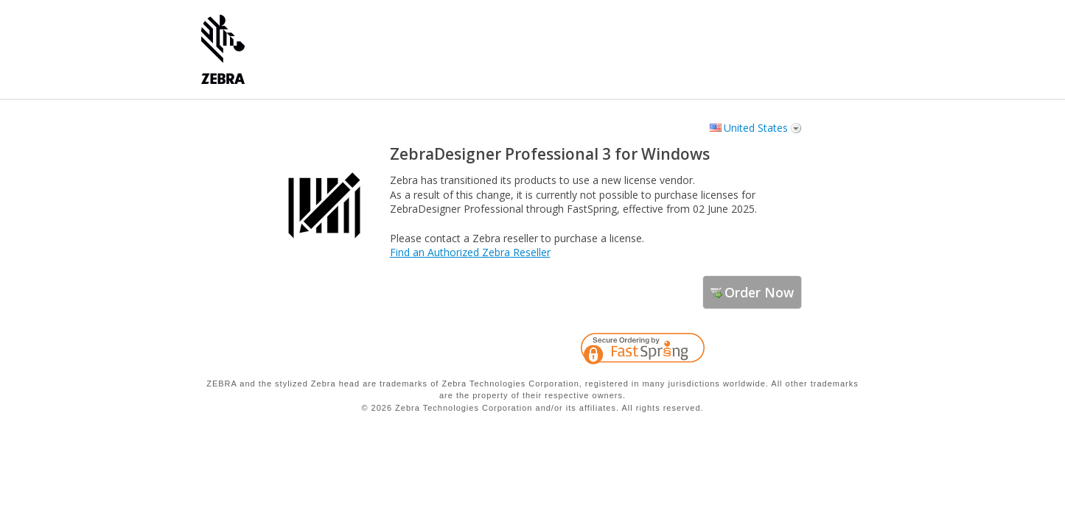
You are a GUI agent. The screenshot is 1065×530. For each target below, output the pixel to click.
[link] (761, 351)
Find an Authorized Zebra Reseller (470, 252)
